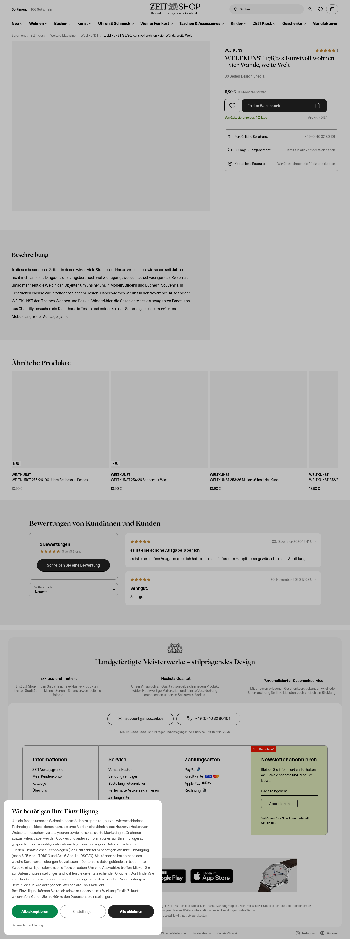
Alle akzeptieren (34, 911)
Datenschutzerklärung (27, 925)
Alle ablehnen (131, 911)
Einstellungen (83, 911)
